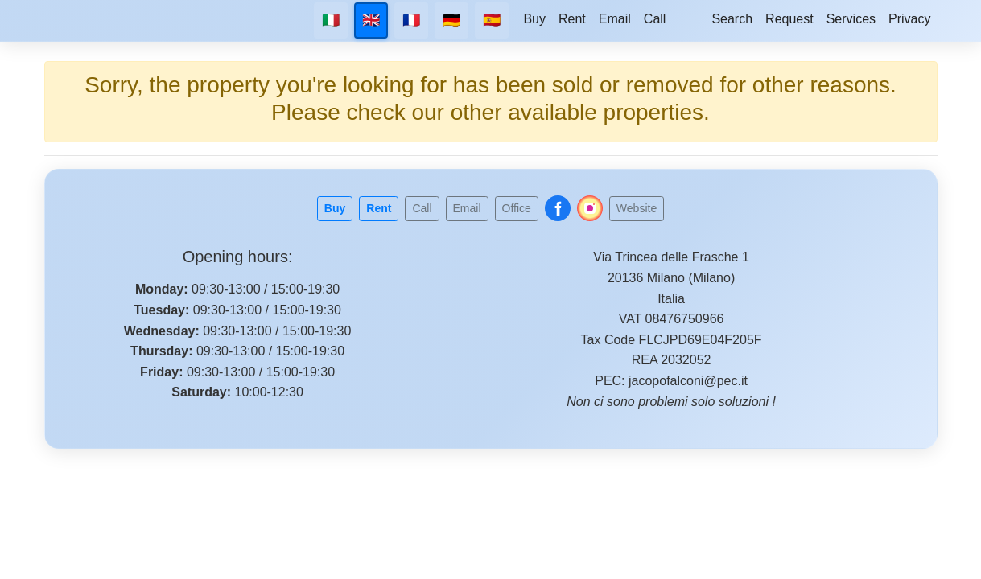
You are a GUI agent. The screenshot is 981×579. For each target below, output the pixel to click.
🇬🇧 (371, 20)
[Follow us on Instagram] (590, 208)
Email (615, 19)
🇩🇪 (451, 20)
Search (731, 19)
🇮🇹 (331, 20)
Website (636, 208)
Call (655, 19)
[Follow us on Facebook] (558, 208)
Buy (534, 19)
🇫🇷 (411, 20)
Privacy (909, 19)
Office (516, 208)
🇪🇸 (492, 20)
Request (789, 19)
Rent (572, 19)
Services (851, 19)
